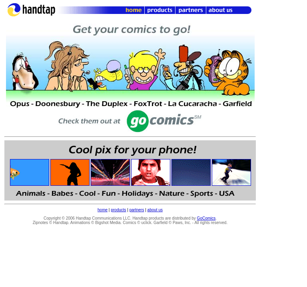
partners (137, 210)
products (118, 210)
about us (155, 210)
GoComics (206, 218)
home (103, 210)
